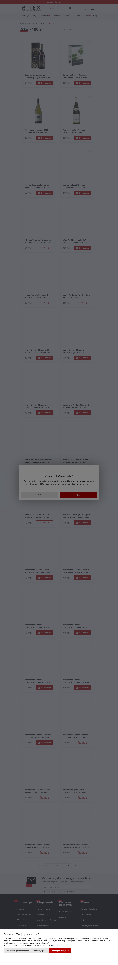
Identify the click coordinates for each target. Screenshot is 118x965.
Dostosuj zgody (39, 951)
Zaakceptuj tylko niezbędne (17, 951)
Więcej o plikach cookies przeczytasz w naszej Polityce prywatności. (32, 945)
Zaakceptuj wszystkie (60, 951)
